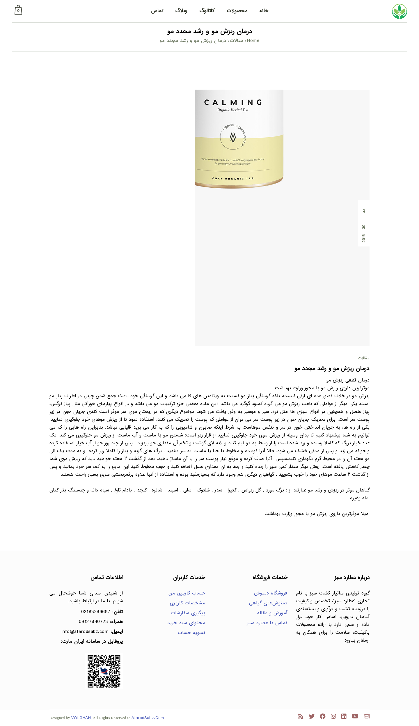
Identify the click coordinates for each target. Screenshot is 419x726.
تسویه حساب (191, 633)
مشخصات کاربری (187, 603)
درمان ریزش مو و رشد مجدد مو (332, 369)
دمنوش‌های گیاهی (268, 603)
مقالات (237, 41)
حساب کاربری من (186, 593)
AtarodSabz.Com (148, 718)
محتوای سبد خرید (186, 623)
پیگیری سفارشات (188, 613)
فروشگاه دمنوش (270, 593)
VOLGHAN (81, 718)
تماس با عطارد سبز (267, 623)
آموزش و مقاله (272, 613)
